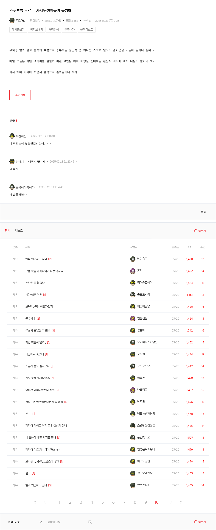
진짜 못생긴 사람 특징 (37, 378)
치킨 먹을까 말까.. (35, 342)
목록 (203, 212)
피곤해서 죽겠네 (34, 354)
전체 (7, 230)
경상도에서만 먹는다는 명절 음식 (44, 402)
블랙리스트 (86, 29)
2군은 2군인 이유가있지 (39, 306)
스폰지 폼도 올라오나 (37, 366)
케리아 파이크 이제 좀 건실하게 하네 (46, 425)
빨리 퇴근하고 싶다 (36, 259)
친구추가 (70, 29)
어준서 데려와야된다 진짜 (40, 390)
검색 (90, 522)
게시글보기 (18, 29)
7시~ (28, 414)
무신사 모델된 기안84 (37, 330)
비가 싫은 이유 (33, 294)
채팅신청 (54, 29)
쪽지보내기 (36, 29)
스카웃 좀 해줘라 (35, 283)
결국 (28, 473)
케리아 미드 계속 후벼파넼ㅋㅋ (43, 449)
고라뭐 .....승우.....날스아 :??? (42, 461)
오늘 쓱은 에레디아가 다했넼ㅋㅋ (44, 271)
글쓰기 (202, 231)
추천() (20, 95)
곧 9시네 (30, 318)
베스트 (19, 230)
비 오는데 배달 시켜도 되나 (40, 437)
